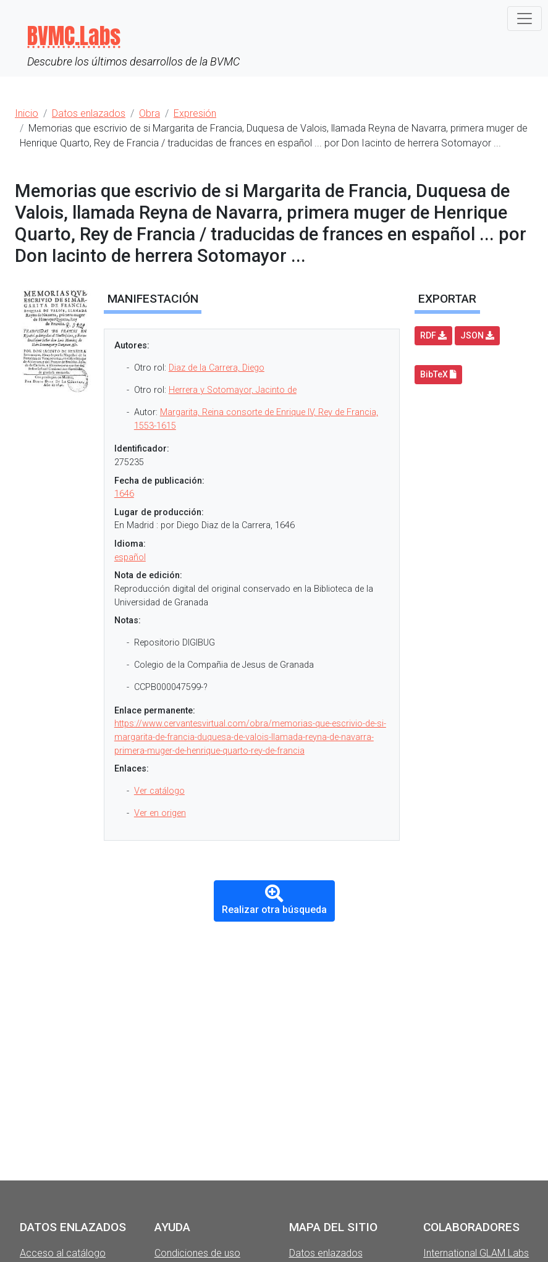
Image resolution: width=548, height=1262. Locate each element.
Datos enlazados (326, 1253)
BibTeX (438, 374)
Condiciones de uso (197, 1253)
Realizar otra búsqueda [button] (274, 900)
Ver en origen (160, 813)
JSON (477, 335)
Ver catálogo (159, 791)
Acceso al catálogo (63, 1253)
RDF (433, 335)
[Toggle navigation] (524, 18)
